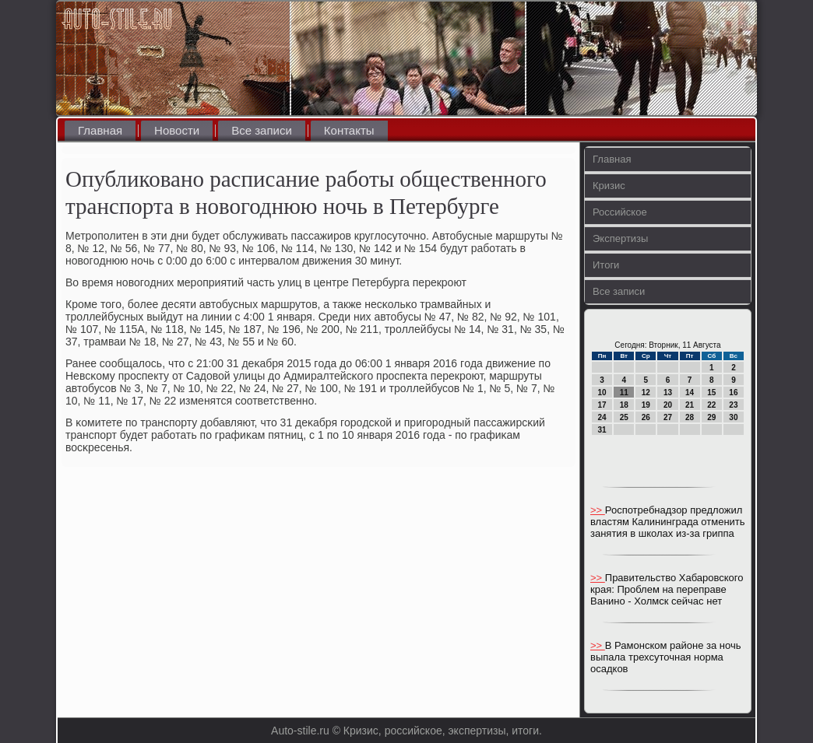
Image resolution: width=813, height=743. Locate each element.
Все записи (261, 130)
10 (602, 392)
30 (733, 417)
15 (711, 392)
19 (646, 405)
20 (667, 405)
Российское (620, 212)
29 (711, 417)
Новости (176, 130)
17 (602, 405)
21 (689, 405)
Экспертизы (620, 238)
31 (602, 430)
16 (733, 392)
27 (667, 417)
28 (689, 417)
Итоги (606, 265)
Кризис (609, 185)
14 (689, 392)
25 (624, 417)
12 (646, 392)
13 (667, 392)
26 (646, 417)
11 (624, 392)
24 (602, 417)
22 (711, 405)
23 (733, 405)
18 (624, 405)
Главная (100, 130)
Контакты (349, 130)
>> (597, 510)
